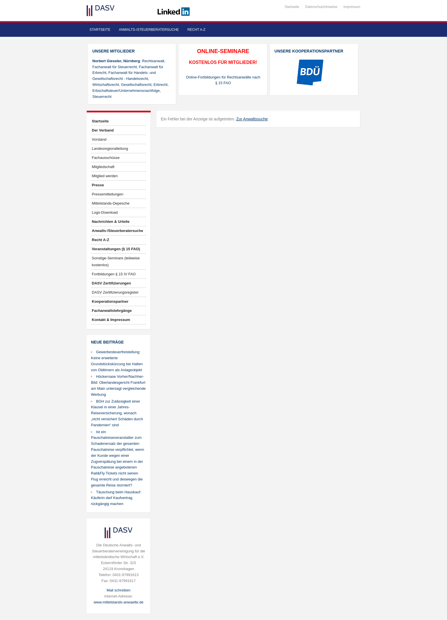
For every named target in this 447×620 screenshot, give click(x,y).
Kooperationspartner (110, 301)
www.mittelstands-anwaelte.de (118, 602)
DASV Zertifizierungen (111, 283)
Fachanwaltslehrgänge (112, 310)
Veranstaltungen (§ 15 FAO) (116, 249)
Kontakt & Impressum (111, 320)
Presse (98, 185)
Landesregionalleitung (110, 148)
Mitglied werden (105, 176)
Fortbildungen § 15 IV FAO (114, 274)
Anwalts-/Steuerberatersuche (149, 30)
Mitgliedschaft (103, 167)
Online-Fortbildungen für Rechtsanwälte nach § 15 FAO (223, 80)
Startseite (292, 7)
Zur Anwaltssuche (252, 119)
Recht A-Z (196, 30)
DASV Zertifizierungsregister (115, 292)
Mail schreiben (119, 590)
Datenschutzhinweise (321, 7)
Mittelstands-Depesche (110, 203)
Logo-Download (105, 212)
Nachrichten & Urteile (110, 221)
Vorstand (99, 139)
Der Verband (103, 130)
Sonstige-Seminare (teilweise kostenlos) (116, 261)
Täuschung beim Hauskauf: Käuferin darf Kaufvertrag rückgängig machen (116, 498)
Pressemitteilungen (107, 194)
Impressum (352, 7)
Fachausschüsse (106, 157)
